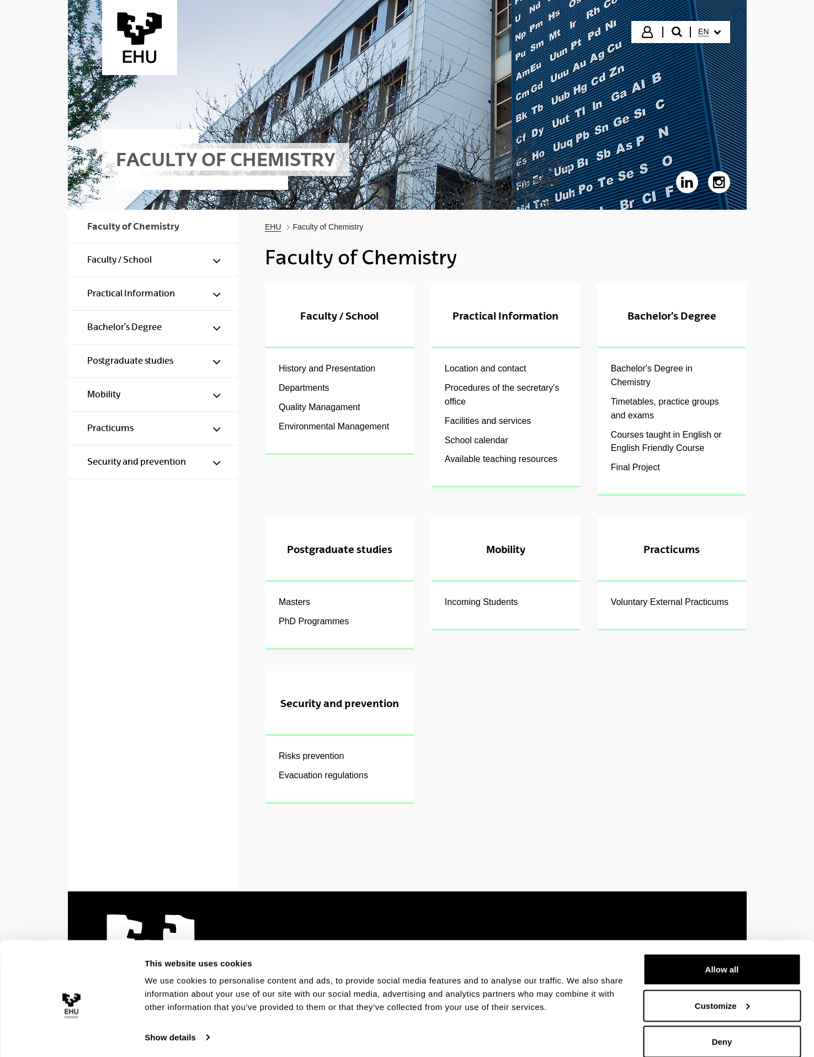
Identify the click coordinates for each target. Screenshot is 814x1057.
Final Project (635, 467)
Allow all (722, 955)
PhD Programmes (314, 621)
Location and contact (485, 368)
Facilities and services (488, 421)
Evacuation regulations (323, 775)
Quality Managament (319, 407)
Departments (304, 387)
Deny (722, 1027)
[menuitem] (709, 32)
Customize (722, 991)
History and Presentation (327, 368)
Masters (294, 602)
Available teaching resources (501, 459)
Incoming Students (481, 602)
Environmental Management (334, 426)
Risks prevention (311, 756)
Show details (170, 1023)
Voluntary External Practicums (669, 602)
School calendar (476, 440)
